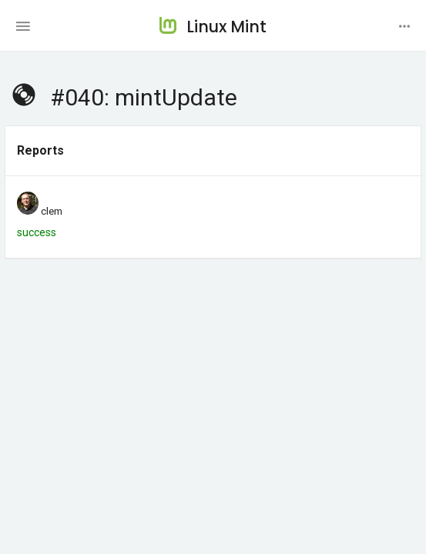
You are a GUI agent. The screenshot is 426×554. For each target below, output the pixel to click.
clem (51, 211)
